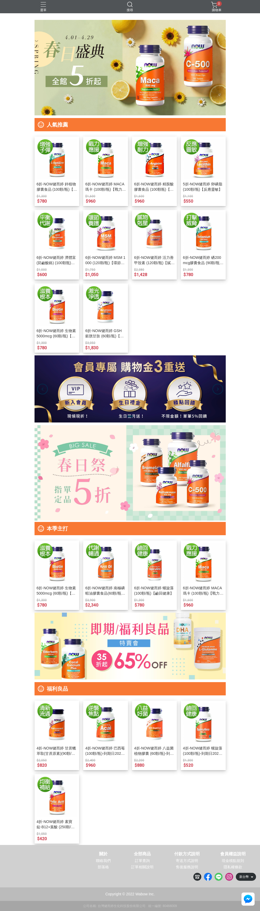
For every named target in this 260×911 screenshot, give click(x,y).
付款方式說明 (187, 854)
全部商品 (142, 854)
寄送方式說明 (187, 860)
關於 (103, 854)
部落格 (103, 867)
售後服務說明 (187, 867)
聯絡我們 (103, 860)
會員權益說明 (233, 854)
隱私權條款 (233, 867)
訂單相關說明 (142, 867)
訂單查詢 (142, 860)
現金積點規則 (233, 860)
